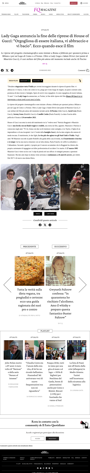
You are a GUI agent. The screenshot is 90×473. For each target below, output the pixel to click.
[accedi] (84, 3)
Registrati (52, 437)
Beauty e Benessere (74, 14)
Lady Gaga (50, 214)
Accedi (37, 437)
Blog (42, 3)
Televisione (25, 14)
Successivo (60, 246)
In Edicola (37, 3)
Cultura (86, 14)
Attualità (45, 30)
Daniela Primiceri (56, 404)
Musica (43, 14)
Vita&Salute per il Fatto (30, 315)
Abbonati (74, 3)
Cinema (35, 14)
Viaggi (51, 14)
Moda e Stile (60, 14)
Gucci (38, 214)
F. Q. (45, 64)
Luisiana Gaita (77, 389)
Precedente (29, 246)
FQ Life (16, 14)
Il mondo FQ (57, 3)
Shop (51, 3)
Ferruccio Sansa (35, 395)
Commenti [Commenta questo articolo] (83, 70)
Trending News (6, 14)
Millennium (46, 3)
